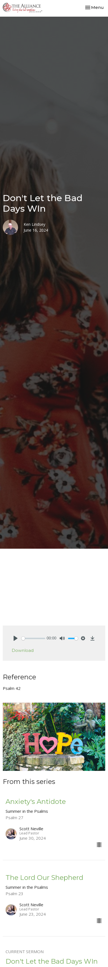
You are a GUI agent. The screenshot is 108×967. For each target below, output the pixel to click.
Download (23, 650)
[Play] (15, 638)
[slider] (33, 638)
